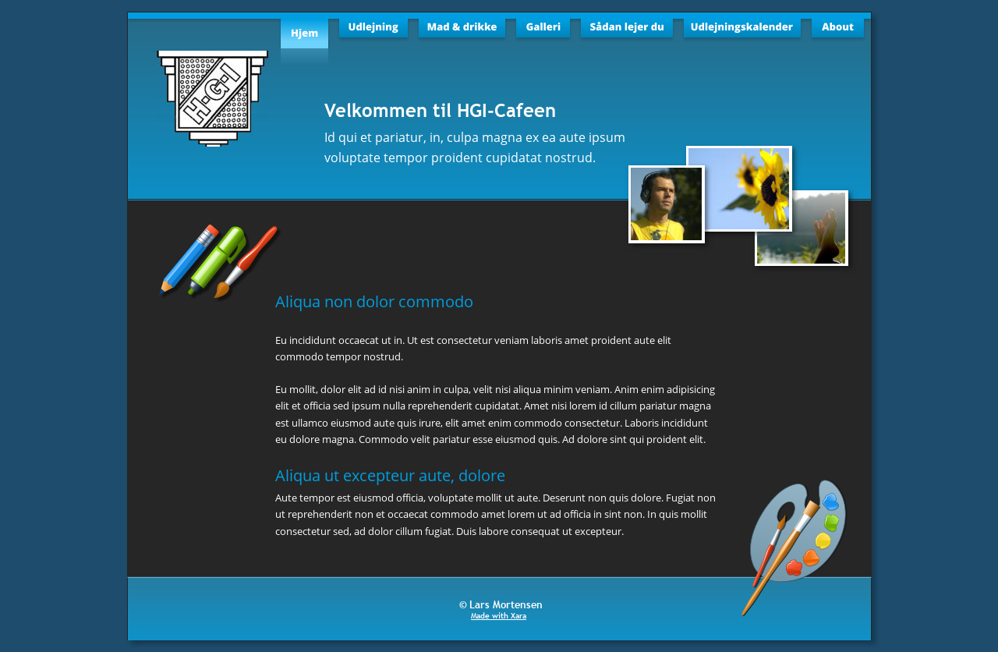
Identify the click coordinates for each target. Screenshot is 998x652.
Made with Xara (498, 616)
